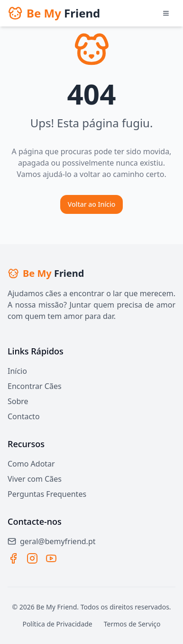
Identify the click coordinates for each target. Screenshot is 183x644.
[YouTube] (51, 558)
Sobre (18, 401)
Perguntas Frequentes (47, 494)
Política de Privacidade (57, 623)
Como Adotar (31, 464)
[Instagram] (32, 558)
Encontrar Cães (35, 386)
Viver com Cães (35, 479)
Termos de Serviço (132, 623)
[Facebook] (13, 558)
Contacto (24, 416)
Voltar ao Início (92, 204)
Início (17, 371)
